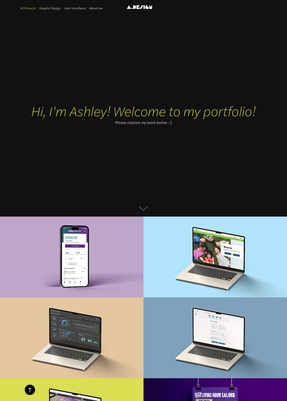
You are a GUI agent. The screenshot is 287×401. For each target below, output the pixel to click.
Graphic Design (50, 8)
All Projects (28, 8)
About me (96, 8)
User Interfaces (75, 8)
